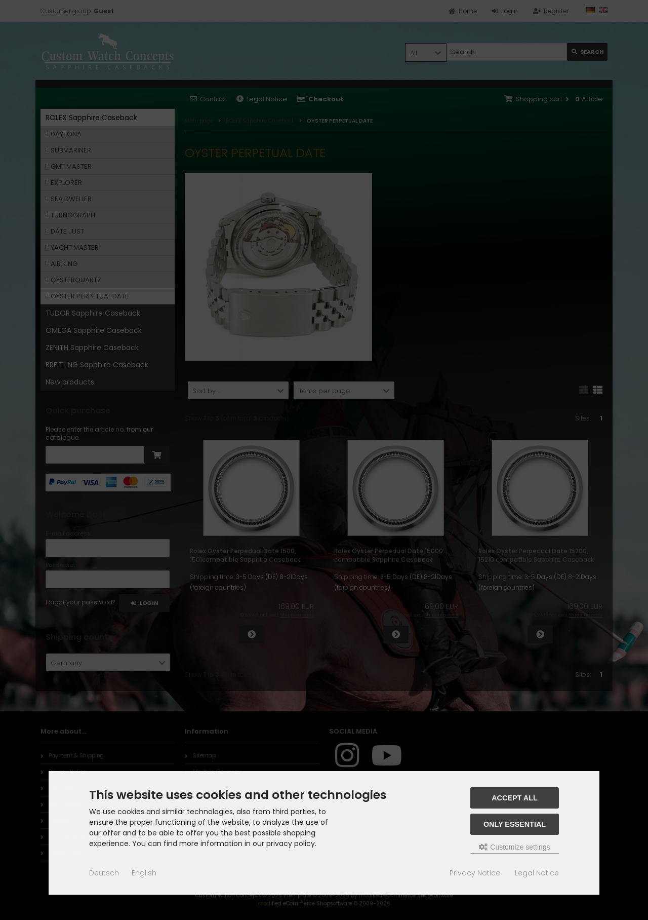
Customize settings (514, 847)
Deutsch (104, 873)
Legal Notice (537, 873)
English (144, 873)
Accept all (515, 798)
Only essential (514, 824)
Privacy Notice (475, 873)
